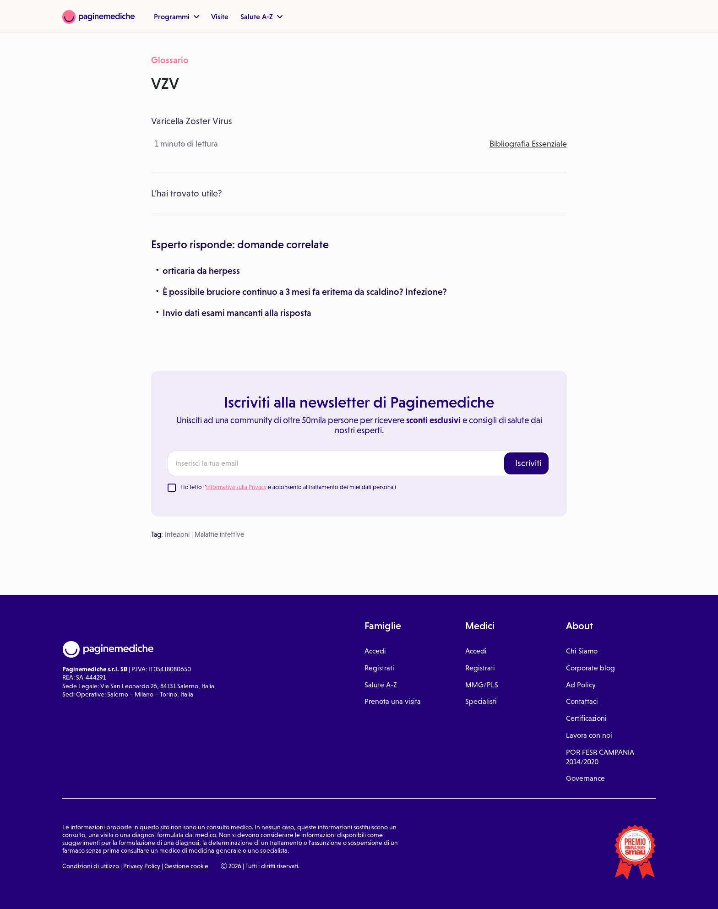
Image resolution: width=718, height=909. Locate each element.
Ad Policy (581, 685)
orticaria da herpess (201, 271)
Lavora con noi (589, 735)
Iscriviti (528, 463)
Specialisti (481, 701)
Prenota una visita (392, 701)
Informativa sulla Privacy (236, 487)
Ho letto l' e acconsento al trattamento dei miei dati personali (288, 487)
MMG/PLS (481, 685)
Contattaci (582, 701)
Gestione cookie (186, 866)
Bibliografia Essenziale (528, 143)
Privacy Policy (141, 866)
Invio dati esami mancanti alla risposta (237, 313)
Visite (219, 16)
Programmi (176, 16)
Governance (585, 778)
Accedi (375, 651)
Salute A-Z (261, 16)
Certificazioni (586, 718)
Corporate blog (590, 668)
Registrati (379, 668)
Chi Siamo (582, 651)
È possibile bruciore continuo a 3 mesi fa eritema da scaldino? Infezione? (305, 292)
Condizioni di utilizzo (90, 866)
